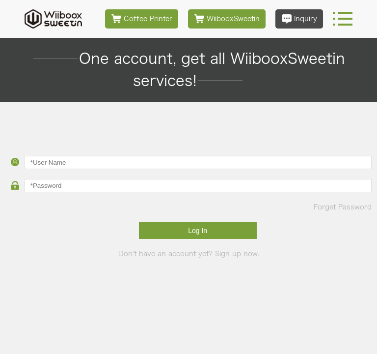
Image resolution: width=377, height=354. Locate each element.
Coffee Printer (141, 19)
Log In (197, 231)
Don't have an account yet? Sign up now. (188, 253)
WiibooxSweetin (227, 19)
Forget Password (343, 207)
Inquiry (299, 19)
